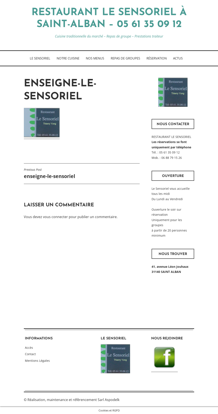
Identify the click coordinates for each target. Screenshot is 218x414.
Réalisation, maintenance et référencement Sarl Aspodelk (73, 399)
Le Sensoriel (40, 58)
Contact (30, 354)
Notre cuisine (68, 58)
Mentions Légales (37, 361)
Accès (29, 348)
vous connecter (55, 216)
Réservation (156, 58)
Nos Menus (95, 58)
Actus (178, 58)
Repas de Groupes (125, 58)
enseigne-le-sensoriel (49, 173)
